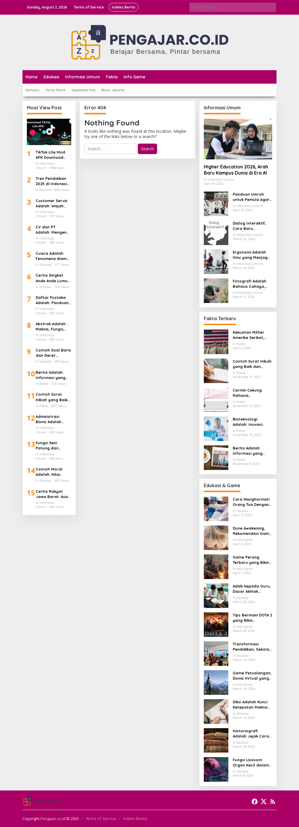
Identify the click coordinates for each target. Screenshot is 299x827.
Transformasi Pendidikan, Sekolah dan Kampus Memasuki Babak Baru (252, 647)
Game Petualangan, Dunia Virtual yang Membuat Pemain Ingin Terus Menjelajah (252, 676)
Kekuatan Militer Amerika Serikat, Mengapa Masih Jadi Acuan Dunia (249, 335)
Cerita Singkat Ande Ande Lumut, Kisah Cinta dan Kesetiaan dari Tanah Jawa (53, 278)
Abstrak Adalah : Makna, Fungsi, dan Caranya (52, 326)
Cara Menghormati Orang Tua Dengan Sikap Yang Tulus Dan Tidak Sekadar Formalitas (251, 502)
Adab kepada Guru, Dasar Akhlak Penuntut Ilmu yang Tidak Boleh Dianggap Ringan (252, 589)
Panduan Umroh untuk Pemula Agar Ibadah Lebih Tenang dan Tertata (252, 197)
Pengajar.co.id (52, 818)
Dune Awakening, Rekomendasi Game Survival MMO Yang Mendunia (252, 531)
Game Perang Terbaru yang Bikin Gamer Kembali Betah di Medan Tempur (251, 560)
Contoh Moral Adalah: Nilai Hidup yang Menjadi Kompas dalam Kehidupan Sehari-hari (53, 472)
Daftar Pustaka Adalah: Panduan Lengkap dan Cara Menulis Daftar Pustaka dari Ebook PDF (52, 300)
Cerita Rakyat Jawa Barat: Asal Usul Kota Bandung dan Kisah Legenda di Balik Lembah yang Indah (52, 494)
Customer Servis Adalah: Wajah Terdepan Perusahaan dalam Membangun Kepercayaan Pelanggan (51, 203)
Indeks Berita (135, 818)
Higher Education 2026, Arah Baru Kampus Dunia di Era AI (236, 170)
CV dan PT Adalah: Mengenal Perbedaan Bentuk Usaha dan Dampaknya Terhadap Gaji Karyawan (53, 230)
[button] (272, 7)
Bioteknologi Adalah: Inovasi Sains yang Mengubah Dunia (249, 422)
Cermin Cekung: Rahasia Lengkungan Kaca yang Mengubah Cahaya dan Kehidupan (250, 393)
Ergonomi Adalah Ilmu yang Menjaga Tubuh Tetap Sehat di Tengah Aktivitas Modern (251, 255)
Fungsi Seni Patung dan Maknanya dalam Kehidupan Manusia (52, 445)
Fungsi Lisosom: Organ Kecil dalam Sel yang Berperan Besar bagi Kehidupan (251, 762)
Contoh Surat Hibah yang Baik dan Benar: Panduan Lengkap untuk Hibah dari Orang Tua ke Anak (53, 397)
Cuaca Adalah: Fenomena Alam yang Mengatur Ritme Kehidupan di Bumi (52, 256)
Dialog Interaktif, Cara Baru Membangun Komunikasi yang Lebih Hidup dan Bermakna (249, 226)
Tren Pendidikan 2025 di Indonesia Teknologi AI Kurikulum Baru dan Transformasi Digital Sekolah (53, 181)
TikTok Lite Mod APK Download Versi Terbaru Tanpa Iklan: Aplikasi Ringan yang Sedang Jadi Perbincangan (50, 155)
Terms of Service (101, 818)
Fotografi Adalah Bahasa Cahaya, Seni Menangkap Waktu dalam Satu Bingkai (251, 284)
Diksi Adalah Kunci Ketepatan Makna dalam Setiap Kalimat (250, 704)
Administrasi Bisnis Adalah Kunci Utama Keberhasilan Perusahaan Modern (48, 419)
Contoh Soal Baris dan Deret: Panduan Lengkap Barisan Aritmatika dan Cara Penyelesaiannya (53, 353)
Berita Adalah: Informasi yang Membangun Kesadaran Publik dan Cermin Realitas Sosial (52, 375)
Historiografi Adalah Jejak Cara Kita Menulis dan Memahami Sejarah (251, 733)
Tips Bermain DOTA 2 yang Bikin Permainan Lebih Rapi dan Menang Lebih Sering (252, 618)
